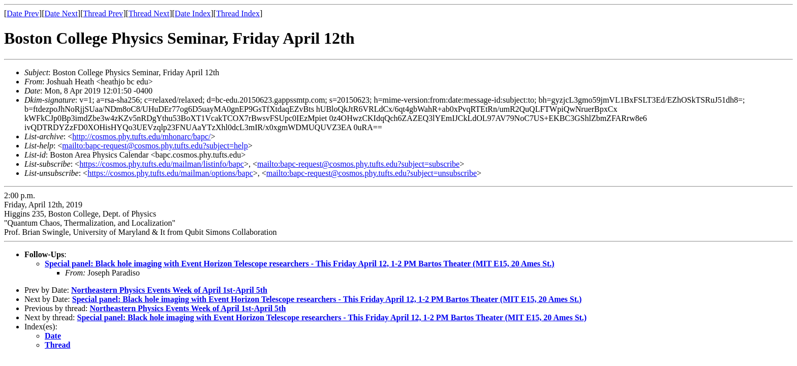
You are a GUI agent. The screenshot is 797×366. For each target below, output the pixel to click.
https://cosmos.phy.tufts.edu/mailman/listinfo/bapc (161, 164)
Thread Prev (103, 13)
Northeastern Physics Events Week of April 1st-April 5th (169, 290)
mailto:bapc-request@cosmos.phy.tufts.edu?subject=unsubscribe (371, 173)
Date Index (193, 13)
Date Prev (23, 13)
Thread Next (149, 13)
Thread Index (238, 13)
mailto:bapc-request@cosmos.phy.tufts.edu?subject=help (155, 145)
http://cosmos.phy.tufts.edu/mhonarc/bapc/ (141, 136)
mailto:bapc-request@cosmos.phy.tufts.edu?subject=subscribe (358, 164)
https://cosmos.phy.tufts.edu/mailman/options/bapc (170, 173)
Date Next (61, 13)
